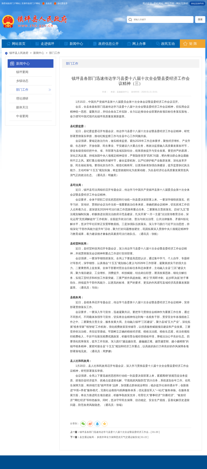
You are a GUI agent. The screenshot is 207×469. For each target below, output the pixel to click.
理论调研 (22, 98)
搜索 (200, 19)
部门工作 (54, 52)
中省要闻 (22, 116)
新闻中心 (38, 52)
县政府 (49, 3)
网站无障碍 (182, 3)
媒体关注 (22, 107)
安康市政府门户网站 (31, 3)
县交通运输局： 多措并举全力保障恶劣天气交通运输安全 (110, 437)
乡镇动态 (22, 81)
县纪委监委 (62, 3)
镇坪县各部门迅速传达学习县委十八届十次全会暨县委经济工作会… (115, 432)
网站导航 (169, 3)
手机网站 (158, 3)
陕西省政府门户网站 (11, 3)
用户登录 (147, 3)
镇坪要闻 (22, 72)
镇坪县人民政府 (18, 52)
